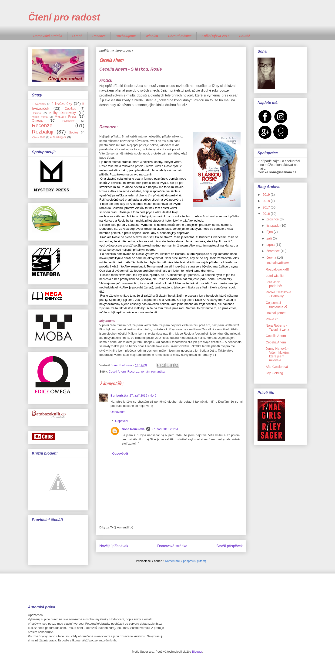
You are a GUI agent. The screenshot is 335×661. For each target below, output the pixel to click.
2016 (267, 214)
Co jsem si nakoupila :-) (276, 304)
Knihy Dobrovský (62, 113)
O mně (77, 36)
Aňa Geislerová (277, 367)
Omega (37, 120)
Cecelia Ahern (276, 336)
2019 (267, 194)
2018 (267, 201)
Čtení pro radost (64, 17)
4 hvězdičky (61, 103)
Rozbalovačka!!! (277, 263)
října (270, 232)
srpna (270, 245)
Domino (36, 113)
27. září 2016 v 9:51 (165, 429)
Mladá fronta (39, 116)
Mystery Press (66, 116)
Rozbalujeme (126, 36)
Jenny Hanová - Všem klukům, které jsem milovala (278, 354)
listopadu (273, 225)
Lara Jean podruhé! (274, 284)
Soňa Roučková (133, 429)
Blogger (197, 651)
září (269, 238)
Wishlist (152, 36)
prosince (273, 219)
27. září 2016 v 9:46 (143, 395)
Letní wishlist (275, 275)
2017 (267, 207)
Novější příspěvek (113, 546)
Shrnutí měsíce (179, 36)
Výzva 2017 (38, 137)
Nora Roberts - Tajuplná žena (277, 327)
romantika (157, 371)
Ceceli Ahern (117, 371)
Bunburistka (119, 395)
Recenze (99, 36)
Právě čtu (272, 319)
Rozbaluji (42, 132)
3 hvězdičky (39, 104)
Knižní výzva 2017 (215, 36)
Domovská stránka (47, 36)
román (145, 371)
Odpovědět (118, 412)
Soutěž (244, 36)
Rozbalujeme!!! (276, 313)
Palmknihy (68, 120)
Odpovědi (121, 421)
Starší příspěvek (229, 546)
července (273, 251)
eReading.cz (58, 137)
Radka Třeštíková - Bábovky (278, 294)
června (271, 257)
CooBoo (71, 108)
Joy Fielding (274, 373)
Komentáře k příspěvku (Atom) (185, 561)
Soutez (73, 132)
